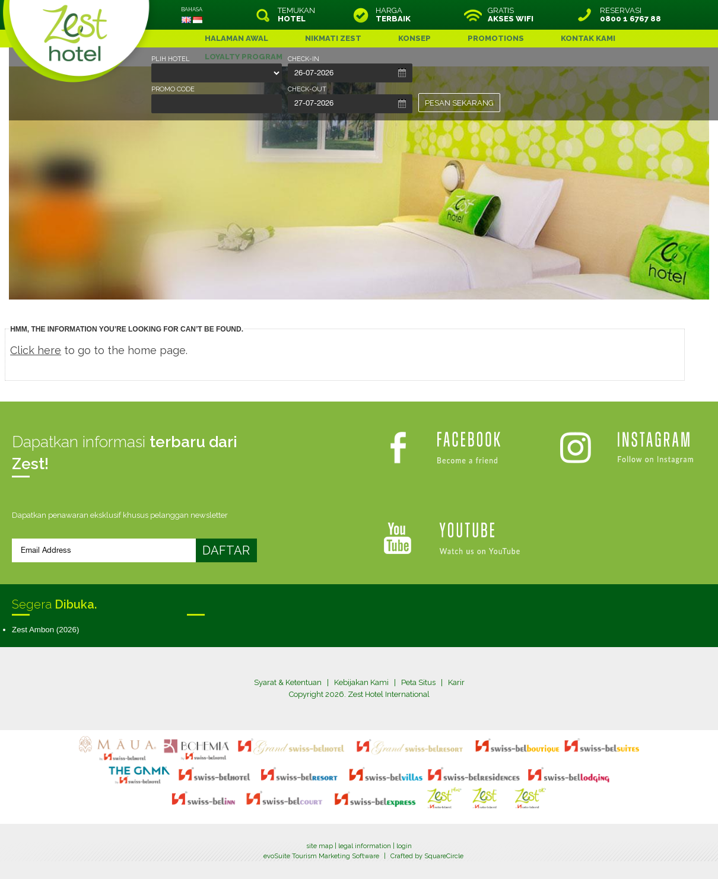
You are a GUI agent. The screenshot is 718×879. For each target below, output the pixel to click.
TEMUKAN (296, 15)
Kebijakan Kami (361, 682)
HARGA (393, 15)
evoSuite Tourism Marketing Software (321, 856)
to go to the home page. (99, 350)
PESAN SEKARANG (459, 102)
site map (319, 846)
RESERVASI (630, 15)
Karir (456, 682)
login (404, 846)
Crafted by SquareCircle (426, 856)
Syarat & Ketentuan (288, 682)
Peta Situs (418, 682)
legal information (364, 846)
